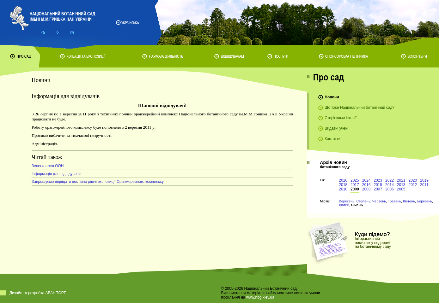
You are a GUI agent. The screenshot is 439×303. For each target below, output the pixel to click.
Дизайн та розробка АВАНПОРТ (37, 293)
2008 (366, 189)
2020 (413, 180)
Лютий (344, 205)
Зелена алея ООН (48, 166)
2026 (343, 180)
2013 (401, 185)
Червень (379, 201)
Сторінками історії (341, 118)
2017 (355, 185)
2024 (366, 180)
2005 (401, 189)
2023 (378, 180)
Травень (394, 201)
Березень (424, 201)
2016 (366, 185)
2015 (378, 185)
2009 (355, 189)
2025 (355, 180)
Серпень (363, 201)
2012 (413, 185)
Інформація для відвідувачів (56, 174)
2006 (389, 189)
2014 (389, 185)
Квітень (409, 201)
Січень (357, 205)
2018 (343, 185)
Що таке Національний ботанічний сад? (359, 107)
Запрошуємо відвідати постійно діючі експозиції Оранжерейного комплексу (98, 181)
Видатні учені (336, 128)
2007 (378, 189)
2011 (424, 185)
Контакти (332, 139)
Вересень (346, 201)
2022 (389, 180)
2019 (424, 180)
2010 (343, 189)
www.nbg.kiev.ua (260, 297)
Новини (332, 97)
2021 (401, 180)
